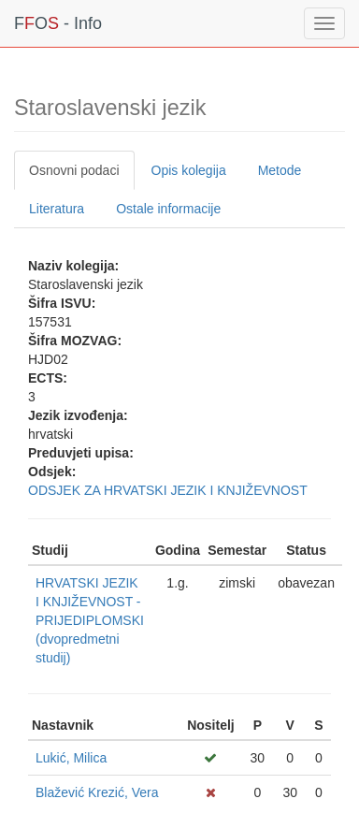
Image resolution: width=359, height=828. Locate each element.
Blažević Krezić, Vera (97, 792)
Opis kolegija (188, 170)
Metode (280, 170)
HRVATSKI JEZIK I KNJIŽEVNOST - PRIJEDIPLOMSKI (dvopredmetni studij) (90, 620)
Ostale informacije (168, 208)
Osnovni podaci (74, 170)
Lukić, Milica (71, 757)
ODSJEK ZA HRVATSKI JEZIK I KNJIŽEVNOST (168, 490)
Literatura (56, 208)
